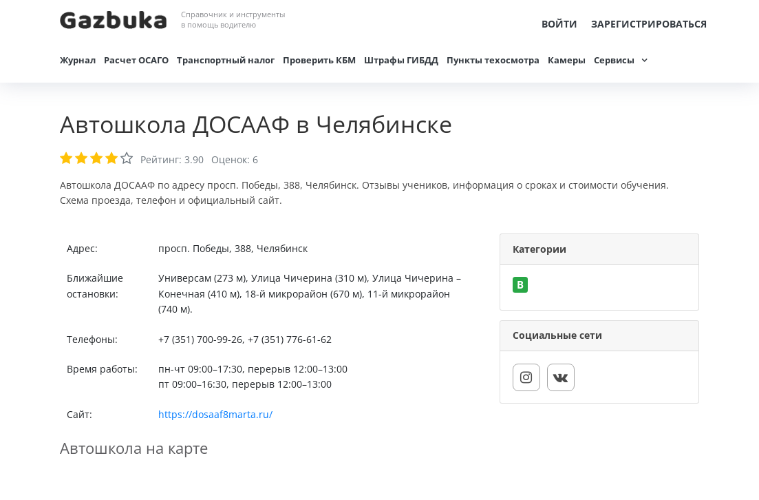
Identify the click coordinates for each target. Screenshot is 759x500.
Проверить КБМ (319, 60)
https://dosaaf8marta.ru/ (215, 414)
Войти (559, 23)
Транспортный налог (226, 60)
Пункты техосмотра (493, 60)
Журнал (78, 60)
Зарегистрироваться (649, 23)
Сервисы (614, 60)
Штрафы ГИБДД (401, 60)
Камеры (567, 60)
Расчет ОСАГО (136, 60)
